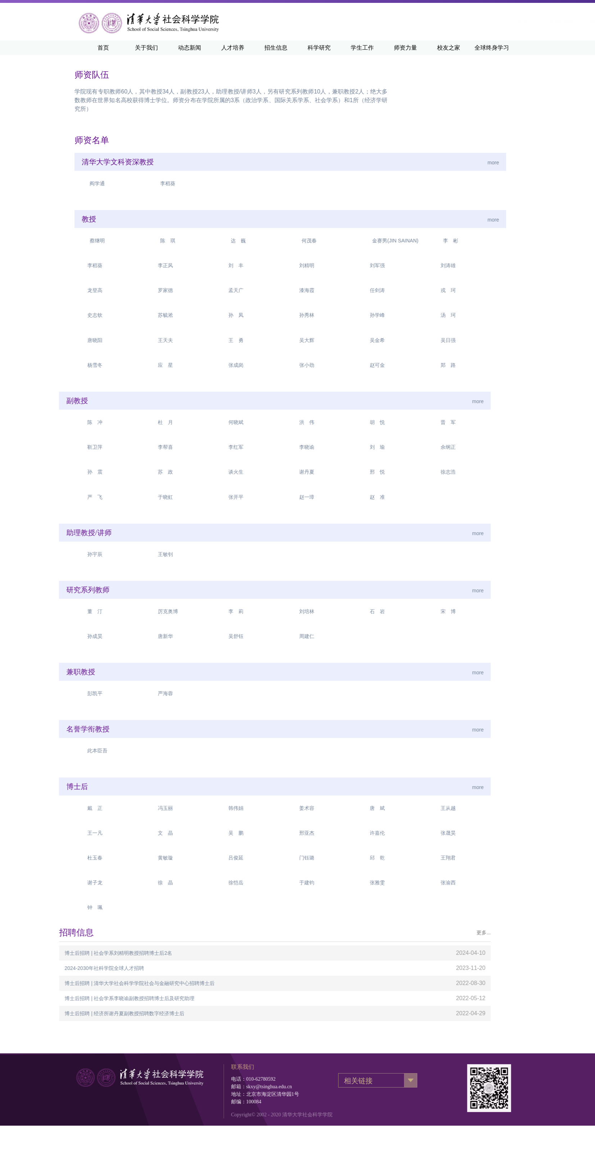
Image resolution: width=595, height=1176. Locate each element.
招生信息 (275, 48)
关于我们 (146, 48)
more (330, 162)
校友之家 (448, 48)
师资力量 (405, 48)
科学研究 (319, 48)
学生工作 (362, 48)
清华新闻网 (471, 21)
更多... (235, 932)
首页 (103, 48)
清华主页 (437, 21)
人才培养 (232, 48)
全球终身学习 (491, 48)
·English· (505, 21)
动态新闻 (189, 48)
